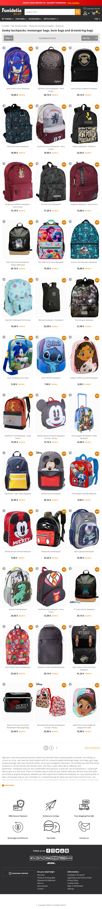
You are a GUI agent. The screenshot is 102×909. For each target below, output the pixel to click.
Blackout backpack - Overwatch (51, 320)
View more (9, 785)
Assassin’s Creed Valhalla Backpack (51, 667)
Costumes (20, 19)
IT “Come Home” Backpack (84, 609)
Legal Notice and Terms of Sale (79, 877)
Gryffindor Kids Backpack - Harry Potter (51, 610)
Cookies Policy (73, 883)
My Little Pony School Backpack (51, 262)
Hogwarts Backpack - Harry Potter (84, 204)
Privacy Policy (72, 880)
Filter (7, 38)
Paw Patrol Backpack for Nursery (18, 320)
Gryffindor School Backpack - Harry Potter (51, 147)
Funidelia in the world (75, 875)
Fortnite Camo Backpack (51, 204)
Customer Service (18, 873)
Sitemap (70, 888)
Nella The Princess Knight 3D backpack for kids (84, 726)
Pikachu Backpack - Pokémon (84, 146)
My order (41, 875)
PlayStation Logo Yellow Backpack (18, 493)
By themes (6, 19)
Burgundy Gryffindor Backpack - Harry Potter (18, 205)
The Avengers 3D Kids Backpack (84, 493)
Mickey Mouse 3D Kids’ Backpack (18, 551)
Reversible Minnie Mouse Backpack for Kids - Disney (51, 726)
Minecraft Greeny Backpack (18, 146)
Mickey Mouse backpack (51, 493)
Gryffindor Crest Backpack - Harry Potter (18, 437)
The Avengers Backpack (84, 320)
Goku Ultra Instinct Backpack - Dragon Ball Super (18, 263)
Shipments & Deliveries (46, 880)
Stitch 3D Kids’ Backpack (51, 378)
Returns (40, 883)
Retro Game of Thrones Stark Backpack (84, 668)
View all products (92, 747)
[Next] (56, 748)
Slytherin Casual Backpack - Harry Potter (51, 89)
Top (96, 19)
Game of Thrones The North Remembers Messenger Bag (18, 726)
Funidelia (5, 26)
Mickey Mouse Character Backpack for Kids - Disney (51, 437)
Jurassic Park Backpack (18, 609)
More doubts (42, 886)
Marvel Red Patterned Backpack (17, 667)
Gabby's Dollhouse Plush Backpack (84, 378)
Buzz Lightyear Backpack (84, 551)
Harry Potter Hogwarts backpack (84, 88)
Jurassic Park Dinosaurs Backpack (84, 262)
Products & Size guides (46, 877)
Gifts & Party (50, 19)
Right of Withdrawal (75, 886)
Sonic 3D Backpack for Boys (18, 378)
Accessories (34, 19)
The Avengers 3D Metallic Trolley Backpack (84, 437)
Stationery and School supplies (41, 26)
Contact (40, 888)
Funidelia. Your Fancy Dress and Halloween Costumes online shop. (11, 11)
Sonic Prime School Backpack (18, 88)
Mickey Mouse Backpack (51, 551)
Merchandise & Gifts (19, 26)
